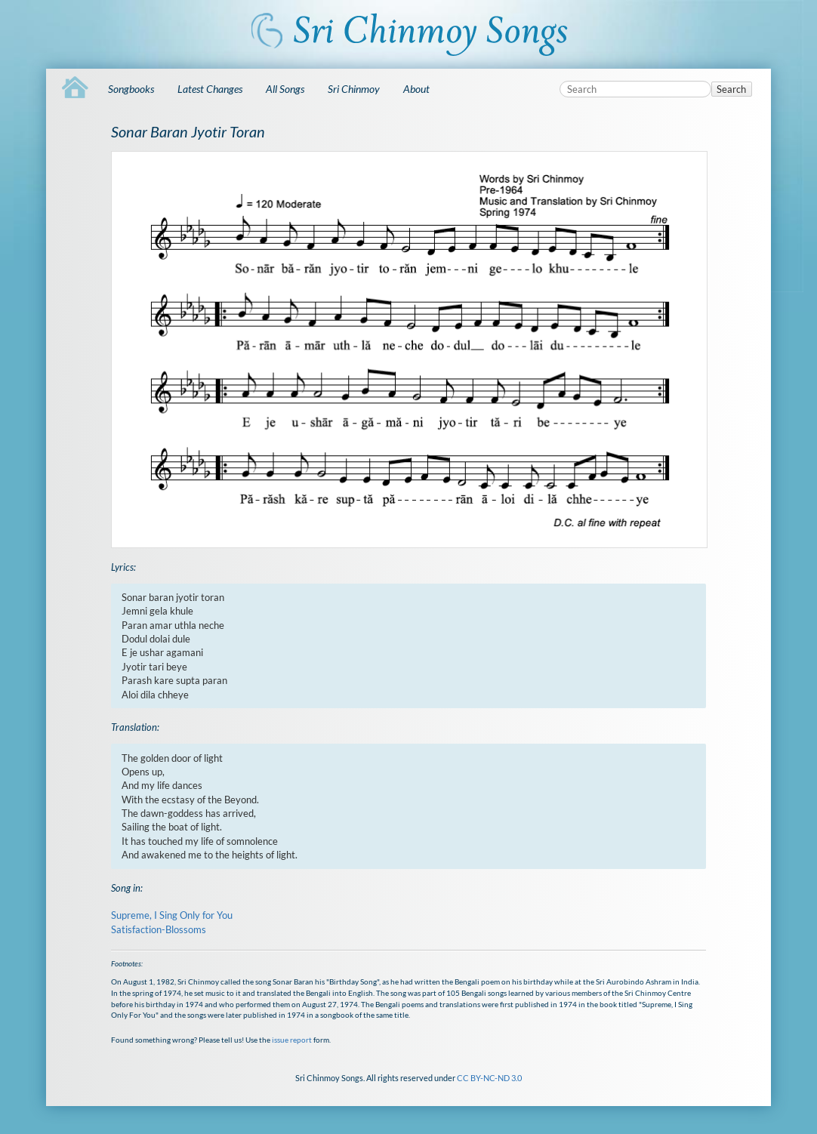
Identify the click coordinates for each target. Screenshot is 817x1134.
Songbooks (131, 88)
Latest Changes (209, 88)
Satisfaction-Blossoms (158, 929)
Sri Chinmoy (354, 88)
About (416, 88)
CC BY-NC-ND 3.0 (489, 1078)
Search (731, 89)
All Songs (285, 88)
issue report (292, 1039)
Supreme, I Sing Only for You (172, 915)
